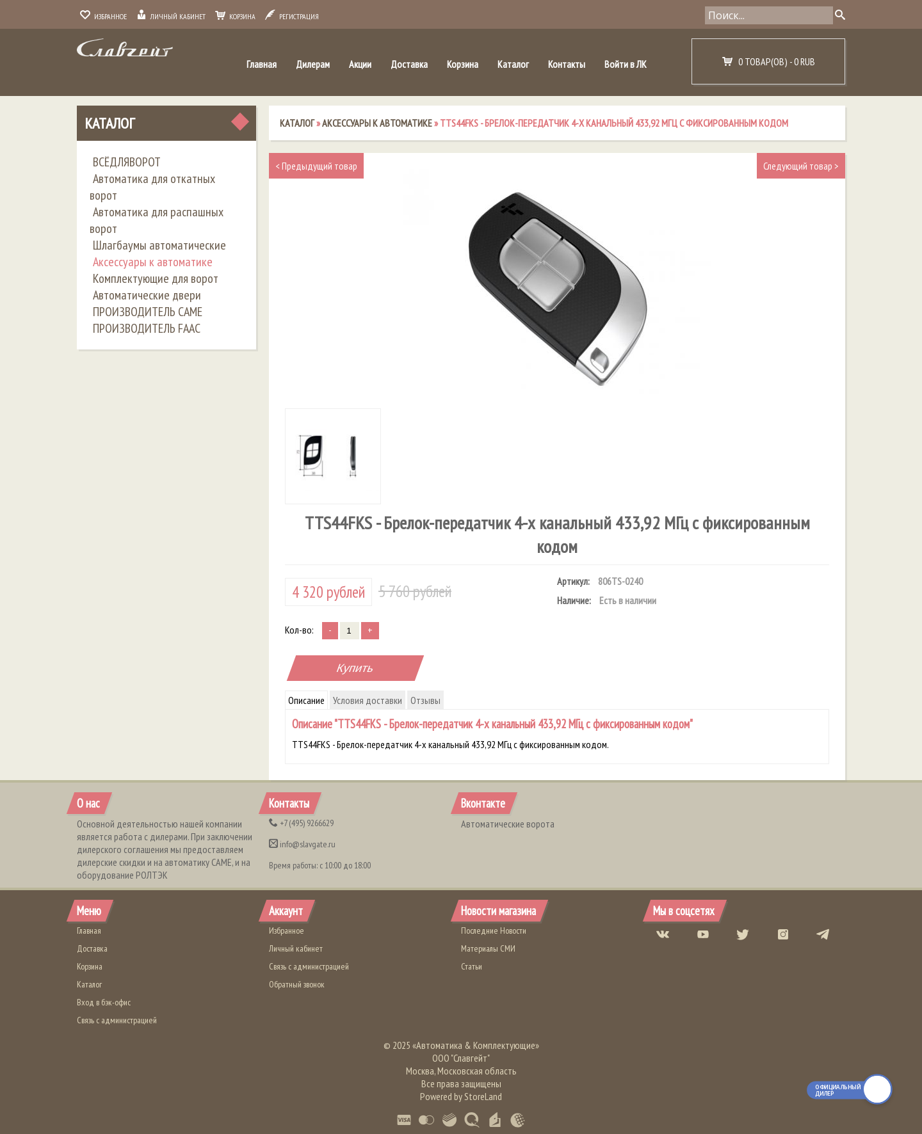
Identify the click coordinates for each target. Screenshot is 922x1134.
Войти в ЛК (625, 64)
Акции (360, 64)
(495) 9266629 (301, 823)
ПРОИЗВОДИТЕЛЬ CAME (147, 311)
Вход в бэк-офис (104, 1002)
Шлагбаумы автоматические (159, 245)
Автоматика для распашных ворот (156, 220)
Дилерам (313, 64)
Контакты (566, 64)
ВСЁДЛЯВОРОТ (127, 162)
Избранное (103, 16)
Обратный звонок (297, 984)
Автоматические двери (147, 295)
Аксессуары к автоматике (153, 261)
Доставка (409, 64)
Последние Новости (493, 930)
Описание (306, 700)
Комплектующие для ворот (155, 278)
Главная (262, 64)
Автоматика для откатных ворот (152, 187)
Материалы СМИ (488, 948)
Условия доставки (367, 700)
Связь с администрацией (117, 1020)
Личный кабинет (171, 16)
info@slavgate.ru (302, 844)
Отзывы (425, 700)
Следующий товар (801, 165)
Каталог (513, 64)
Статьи (471, 966)
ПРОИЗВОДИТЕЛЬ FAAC (146, 328)
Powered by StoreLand (461, 1096)
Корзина (235, 16)
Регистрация (292, 16)
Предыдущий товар (316, 165)
